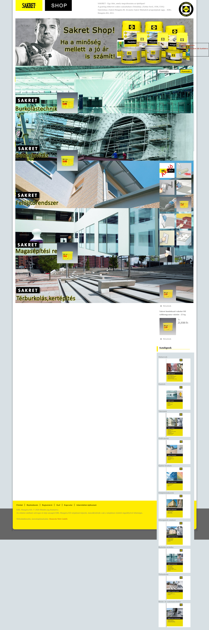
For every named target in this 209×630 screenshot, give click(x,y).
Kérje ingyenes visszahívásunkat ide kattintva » (194, 48)
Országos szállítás (127, 71)
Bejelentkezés (38, 71)
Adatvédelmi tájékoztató (86, 505)
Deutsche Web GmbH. (58, 519)
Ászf (58, 505)
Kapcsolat (83, 71)
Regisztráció (57, 71)
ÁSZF (71, 71)
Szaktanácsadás (102, 71)
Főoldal (21, 71)
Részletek (167, 306)
